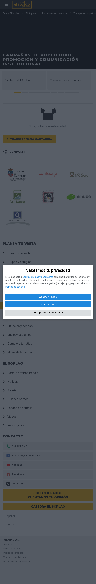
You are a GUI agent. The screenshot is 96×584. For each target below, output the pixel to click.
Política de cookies (15, 286)
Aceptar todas (48, 297)
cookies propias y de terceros (37, 277)
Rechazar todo (48, 304)
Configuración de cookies (48, 312)
